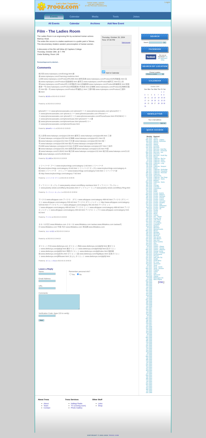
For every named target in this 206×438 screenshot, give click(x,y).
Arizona (155, 143)
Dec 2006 (149, 326)
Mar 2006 (149, 340)
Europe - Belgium (159, 194)
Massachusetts (158, 229)
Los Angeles (157, 223)
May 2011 (149, 268)
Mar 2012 (149, 253)
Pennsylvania (157, 254)
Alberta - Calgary (158, 139)
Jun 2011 (149, 267)
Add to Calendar (110, 72)
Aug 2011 (149, 264)
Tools (116, 16)
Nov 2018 (149, 157)
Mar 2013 (149, 234)
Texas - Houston (158, 268)
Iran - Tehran (157, 216)
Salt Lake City (157, 257)
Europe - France (158, 199)
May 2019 (149, 152)
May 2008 (149, 300)
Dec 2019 (149, 147)
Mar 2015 (149, 198)
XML (161, 282)
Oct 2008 (149, 292)
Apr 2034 (149, 138)
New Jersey (157, 237)
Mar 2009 (149, 284)
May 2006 (149, 337)
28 (158, 103)
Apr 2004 (149, 377)
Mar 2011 (149, 271)
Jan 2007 (149, 325)
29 (162, 103)
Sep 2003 (149, 388)
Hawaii (155, 212)
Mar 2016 (149, 185)
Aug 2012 (149, 245)
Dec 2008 (149, 289)
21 (158, 100)
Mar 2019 (149, 154)
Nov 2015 (149, 190)
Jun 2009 (149, 279)
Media (95, 16)
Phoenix (156, 256)
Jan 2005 (149, 362)
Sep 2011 (149, 262)
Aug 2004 (149, 370)
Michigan (156, 232)
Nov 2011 (149, 259)
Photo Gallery (76, 408)
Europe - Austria (158, 193)
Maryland (156, 227)
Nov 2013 (149, 221)
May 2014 (149, 212)
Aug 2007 (149, 314)
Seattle (155, 259)
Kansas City (157, 218)
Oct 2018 (149, 158)
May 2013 (149, 231)
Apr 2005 (149, 358)
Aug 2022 (149, 144)
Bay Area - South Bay (160, 155)
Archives (95, 23)
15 (162, 98)
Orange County (158, 251)
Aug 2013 (149, 226)
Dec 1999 (149, 392)
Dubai (155, 191)
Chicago (156, 185)
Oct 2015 (149, 191)
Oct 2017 (149, 168)
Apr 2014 (149, 213)
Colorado (156, 187)
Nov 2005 (149, 347)
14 (158, 98)
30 (164, 103)
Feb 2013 (149, 235)
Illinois (155, 213)
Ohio (155, 243)
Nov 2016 (149, 176)
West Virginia (157, 279)
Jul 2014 (149, 209)
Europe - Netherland (159, 205)
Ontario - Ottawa (158, 246)
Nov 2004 (149, 366)
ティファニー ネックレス (54, 192)
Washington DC (158, 278)
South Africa (157, 260)
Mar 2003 (149, 389)
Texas (155, 265)
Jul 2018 (149, 160)
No (80, 274)
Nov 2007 (149, 309)
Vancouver (126, 42)
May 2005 (149, 356)
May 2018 (149, 163)
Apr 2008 (149, 301)
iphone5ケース (50, 128)
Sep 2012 (149, 243)
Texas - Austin (157, 267)
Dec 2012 (149, 238)
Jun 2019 (149, 150)
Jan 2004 (149, 381)
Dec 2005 (149, 345)
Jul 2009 (149, 278)
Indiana (155, 215)
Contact (47, 408)
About (46, 403)
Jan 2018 (149, 166)
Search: (146, 42)
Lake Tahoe (157, 220)
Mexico (155, 231)
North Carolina (158, 242)
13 (155, 98)
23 (164, 100)
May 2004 (149, 375)
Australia (156, 146)
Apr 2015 (149, 196)
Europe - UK (157, 209)
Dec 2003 (149, 383)
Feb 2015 (149, 199)
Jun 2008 (149, 298)
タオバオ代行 (50, 231)
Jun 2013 (149, 229)
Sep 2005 (149, 350)
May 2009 (149, 281)
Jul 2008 (149, 297)
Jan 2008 (149, 306)
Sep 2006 (149, 331)
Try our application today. (163, 58)
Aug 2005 (149, 351)
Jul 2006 (149, 334)
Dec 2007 (149, 308)
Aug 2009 (149, 276)
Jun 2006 (149, 336)
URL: (41, 286)
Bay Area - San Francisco (158, 153)
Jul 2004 (149, 372)
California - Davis (158, 160)
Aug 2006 (149, 333)
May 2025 (149, 139)
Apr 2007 (149, 320)
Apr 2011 (149, 270)
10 (145, 98)
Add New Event (115, 23)
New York (156, 240)
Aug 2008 (149, 295)
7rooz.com (114, 435)
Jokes (136, 16)
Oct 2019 (149, 149)
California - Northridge (160, 169)
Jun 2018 (149, 161)
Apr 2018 (149, 165)
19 (152, 100)
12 (152, 98)
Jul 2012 (149, 246)
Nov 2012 (149, 240)
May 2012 (149, 249)
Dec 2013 (149, 220)
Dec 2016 (149, 174)
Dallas (155, 190)
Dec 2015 (149, 188)
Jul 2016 (149, 179)
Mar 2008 (149, 303)
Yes (73, 274)
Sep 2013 (149, 224)
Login (167, 2)
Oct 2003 (149, 386)
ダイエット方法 (51, 261)
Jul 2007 (149, 315)
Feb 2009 (149, 286)
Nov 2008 (149, 290)
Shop (100, 406)
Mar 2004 (149, 378)
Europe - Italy (157, 204)
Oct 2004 (149, 367)
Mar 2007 (149, 322)
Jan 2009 (149, 287)
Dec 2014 (149, 202)
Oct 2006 (149, 329)
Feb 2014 (149, 216)
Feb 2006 (149, 342)
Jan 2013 (149, 237)
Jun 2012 (149, 248)
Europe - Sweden (159, 207)
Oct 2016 (149, 177)
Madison (156, 226)
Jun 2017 (149, 169)
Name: (41, 271)
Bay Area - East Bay (159, 149)
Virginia (155, 276)
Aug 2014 (149, 207)
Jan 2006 (149, 344)
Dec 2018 (149, 155)
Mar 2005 (149, 359)
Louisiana (156, 224)
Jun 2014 (149, 210)
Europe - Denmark (159, 196)
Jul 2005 (149, 353)
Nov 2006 (149, 328)
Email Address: (45, 279)
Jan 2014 (149, 218)
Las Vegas (156, 221)
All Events (53, 23)
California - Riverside (160, 172)
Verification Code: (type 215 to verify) (54, 313)
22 (162, 100)
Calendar (74, 16)
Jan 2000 (149, 391)
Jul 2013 (149, 227)
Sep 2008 (149, 293)
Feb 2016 (149, 187)
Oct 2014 (149, 205)
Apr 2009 (149, 282)
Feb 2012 (149, 254)
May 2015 (149, 194)
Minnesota (156, 234)
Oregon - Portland (159, 253)
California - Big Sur (159, 158)
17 (145, 100)
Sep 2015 (149, 193)
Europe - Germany (159, 201)
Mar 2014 (149, 215)
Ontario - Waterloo (159, 249)
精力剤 (48, 96)
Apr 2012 (149, 251)
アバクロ (49, 217)
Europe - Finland (158, 198)
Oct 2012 (149, 242)
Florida (155, 210)
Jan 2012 (149, 256)
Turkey (155, 271)
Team (46, 406)
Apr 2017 (149, 171)
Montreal (156, 235)
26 (152, 103)
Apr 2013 (149, 232)
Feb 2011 (149, 273)
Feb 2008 (149, 304)
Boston (155, 157)
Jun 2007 (149, 317)
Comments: (43, 293)
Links (100, 403)
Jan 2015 (149, 201)
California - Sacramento (157, 175)
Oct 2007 (149, 311)
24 (145, 103)
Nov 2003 (149, 384)
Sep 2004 (149, 369)
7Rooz (155, 138)
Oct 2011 (149, 260)
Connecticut (157, 188)
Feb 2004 (149, 380)
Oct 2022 (149, 143)
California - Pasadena (160, 171)
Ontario (155, 245)
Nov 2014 (149, 204)
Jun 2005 (149, 355)
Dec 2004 (149, 364)
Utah (155, 273)
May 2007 (149, 319)
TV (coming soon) (78, 406)
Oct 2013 (149, 223)
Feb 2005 (149, 361)
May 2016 (149, 182)
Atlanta (155, 144)
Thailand (156, 270)
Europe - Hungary (159, 202)
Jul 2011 (149, 265)
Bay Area (156, 147)
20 (155, 100)
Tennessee (156, 264)
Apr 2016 (149, 183)
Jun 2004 (149, 373)
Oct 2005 (149, 348)
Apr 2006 (149, 339)
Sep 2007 (149, 312)
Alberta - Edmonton (159, 141)
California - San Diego (160, 177)
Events (54, 16)
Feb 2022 (149, 146)
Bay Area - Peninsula (160, 150)
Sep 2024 (149, 141)
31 (145, 106)
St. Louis (156, 262)
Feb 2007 (149, 323)
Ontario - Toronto (158, 248)
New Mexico (157, 238)
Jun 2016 (149, 180)
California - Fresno (159, 161)
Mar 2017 (149, 172)
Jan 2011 (149, 275)
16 (164, 98)
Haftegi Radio (76, 403)
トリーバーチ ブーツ (52, 178)
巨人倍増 (49, 158)
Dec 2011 (149, 257)
